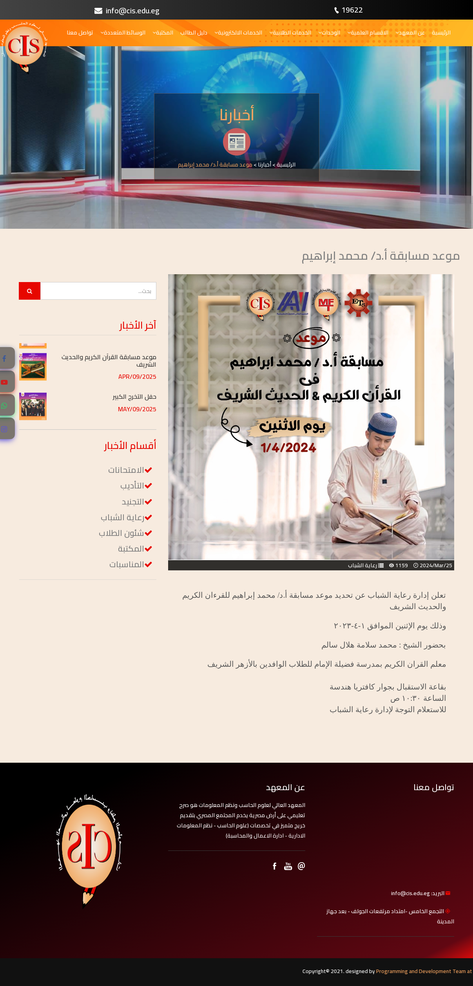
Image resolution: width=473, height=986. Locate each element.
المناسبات (126, 564)
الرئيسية (441, 32)
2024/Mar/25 (436, 565)
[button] (104, 351)
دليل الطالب (193, 32)
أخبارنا (264, 164)
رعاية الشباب (362, 565)
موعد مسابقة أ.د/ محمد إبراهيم (215, 164)
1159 (401, 565)
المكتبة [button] (162, 32)
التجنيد (133, 501)
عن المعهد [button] (410, 32)
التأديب (132, 485)
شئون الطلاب (121, 533)
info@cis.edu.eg (126, 10)
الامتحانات (126, 470)
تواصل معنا (80, 32)
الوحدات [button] (329, 32)
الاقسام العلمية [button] (367, 32)
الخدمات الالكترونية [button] (238, 32)
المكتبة (131, 548)
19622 (352, 9)
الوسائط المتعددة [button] (122, 32)
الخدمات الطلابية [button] (290, 32)
